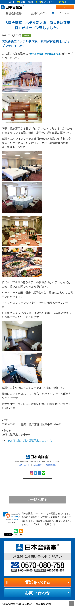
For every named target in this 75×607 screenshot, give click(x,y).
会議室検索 (37, 465)
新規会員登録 (14, 13)
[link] (11, 516)
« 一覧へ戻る (37, 500)
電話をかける (37, 582)
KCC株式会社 (51, 465)
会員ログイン (39, 13)
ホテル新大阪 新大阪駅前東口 (45, 54)
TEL (62, 7)
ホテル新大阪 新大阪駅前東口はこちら (28, 440)
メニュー (63, 13)
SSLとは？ (11, 522)
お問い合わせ (24, 465)
